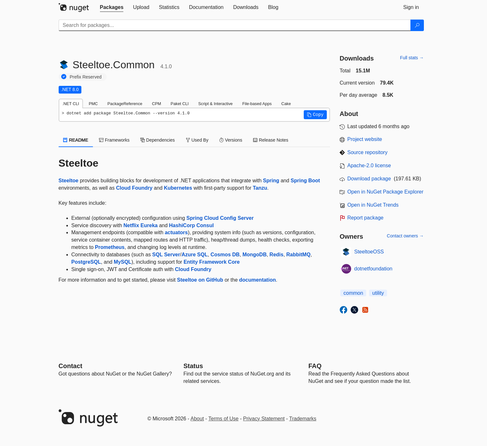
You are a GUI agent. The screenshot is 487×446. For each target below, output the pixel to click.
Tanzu (260, 188)
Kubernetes (178, 188)
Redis (276, 254)
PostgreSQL (86, 262)
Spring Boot (305, 180)
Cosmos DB (225, 254)
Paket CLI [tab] (180, 103)
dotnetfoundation (373, 268)
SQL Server (166, 254)
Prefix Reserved (86, 76)
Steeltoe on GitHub (200, 280)
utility (378, 293)
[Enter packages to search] (235, 25)
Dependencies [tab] (157, 140)
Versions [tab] (230, 140)
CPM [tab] (156, 103)
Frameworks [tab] (114, 140)
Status (193, 365)
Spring (271, 180)
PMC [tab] (93, 103)
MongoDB (255, 254)
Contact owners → (405, 235)
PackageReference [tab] (124, 103)
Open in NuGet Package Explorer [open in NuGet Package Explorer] (385, 191)
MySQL (122, 262)
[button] (315, 114)
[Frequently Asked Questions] (315, 365)
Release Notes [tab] (270, 140)
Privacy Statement (264, 418)
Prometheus (109, 247)
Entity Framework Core (212, 262)
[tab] (111, 7)
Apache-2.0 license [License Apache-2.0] (369, 165)
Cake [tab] (286, 103)
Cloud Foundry (134, 188)
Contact (70, 365)
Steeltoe (68, 180)
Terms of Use (223, 418)
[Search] (417, 25)
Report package (365, 217)
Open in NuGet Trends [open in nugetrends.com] (373, 205)
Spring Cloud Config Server (220, 218)
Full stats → (412, 57)
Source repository (367, 152)
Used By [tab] (197, 140)
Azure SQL (194, 254)
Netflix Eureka (140, 225)
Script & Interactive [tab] (215, 103)
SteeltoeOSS (369, 251)
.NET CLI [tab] (70, 103)
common (353, 293)
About (197, 418)
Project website (364, 139)
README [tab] (75, 140)
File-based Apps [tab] (257, 103)
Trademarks (303, 418)
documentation (257, 280)
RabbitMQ (298, 254)
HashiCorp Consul (191, 225)
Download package (369, 178)
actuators (176, 232)
